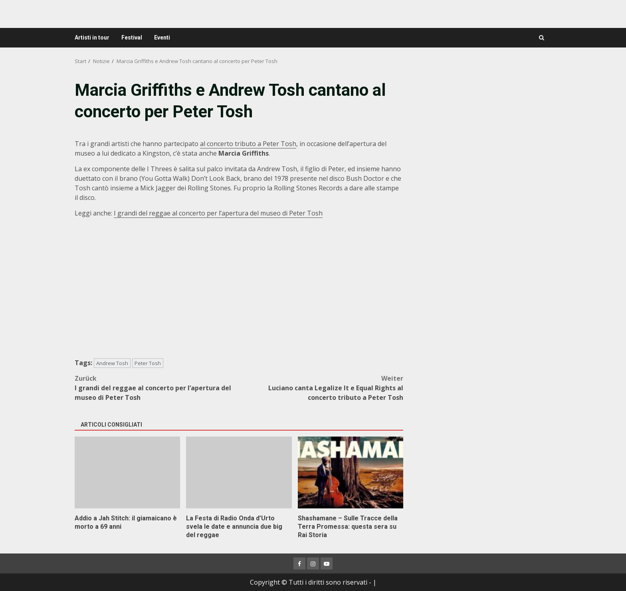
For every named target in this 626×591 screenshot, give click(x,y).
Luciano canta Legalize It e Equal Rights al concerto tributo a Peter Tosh (321, 388)
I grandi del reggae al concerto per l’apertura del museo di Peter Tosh (218, 213)
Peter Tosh (148, 363)
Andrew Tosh (112, 363)
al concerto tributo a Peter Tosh (248, 143)
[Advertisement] (482, 134)
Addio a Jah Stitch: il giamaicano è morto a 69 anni (127, 472)
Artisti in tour (92, 37)
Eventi (162, 37)
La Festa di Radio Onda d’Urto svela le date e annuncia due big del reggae (238, 472)
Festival (131, 37)
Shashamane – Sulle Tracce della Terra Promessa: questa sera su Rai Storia (350, 472)
